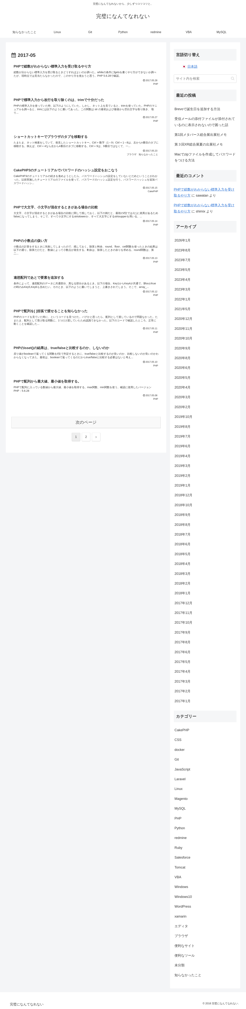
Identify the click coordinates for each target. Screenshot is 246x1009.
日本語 (192, 66)
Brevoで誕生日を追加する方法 (197, 109)
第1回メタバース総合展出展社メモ (201, 135)
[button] (232, 78)
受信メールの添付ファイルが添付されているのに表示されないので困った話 (205, 122)
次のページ (86, 422)
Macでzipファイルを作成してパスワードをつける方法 (205, 157)
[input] (205, 78)
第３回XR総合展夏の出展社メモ (199, 144)
